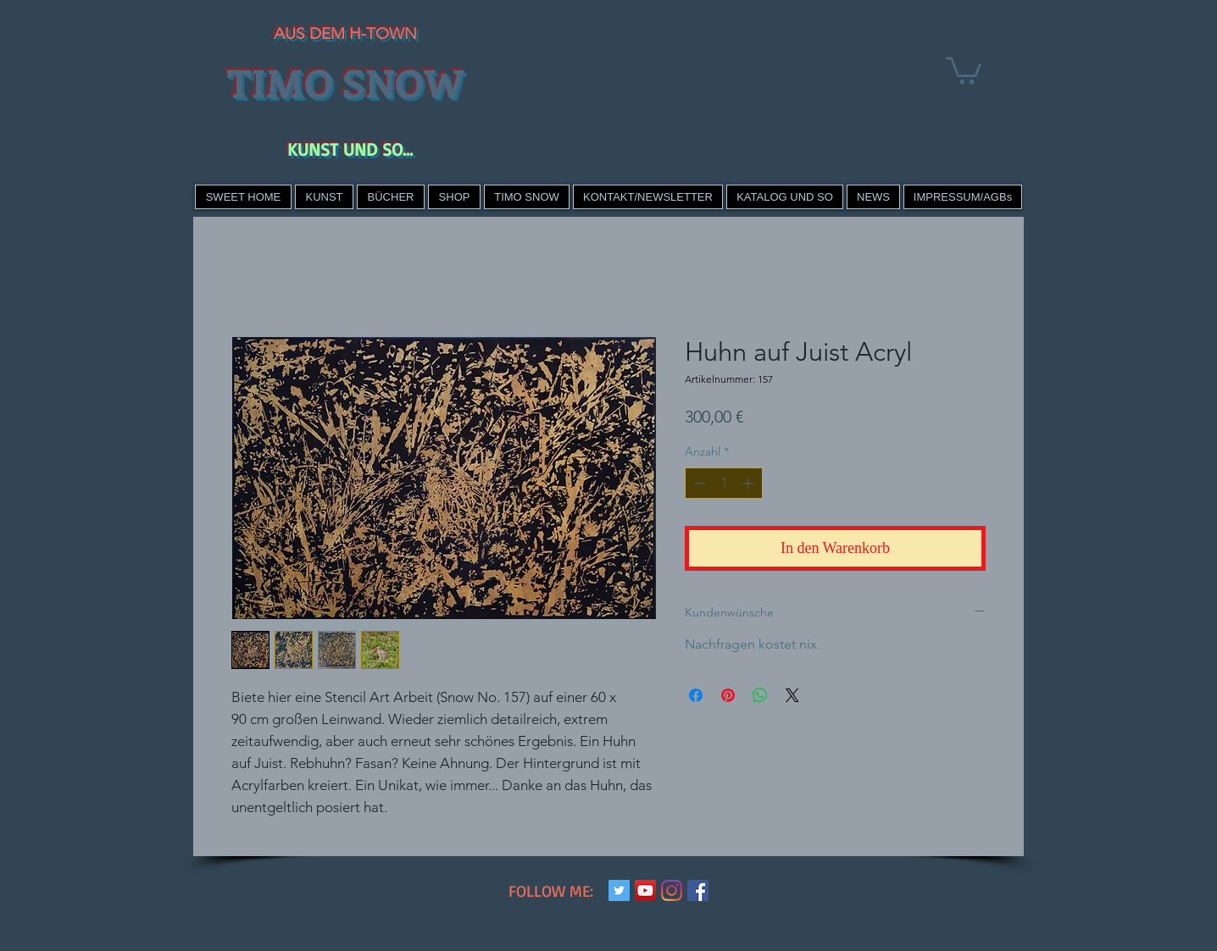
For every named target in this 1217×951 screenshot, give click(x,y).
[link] (963, 69)
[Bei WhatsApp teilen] (760, 695)
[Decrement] (698, 483)
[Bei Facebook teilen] (696, 695)
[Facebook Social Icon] (698, 890)
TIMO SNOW (345, 82)
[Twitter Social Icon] (619, 890)
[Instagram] (671, 890)
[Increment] (749, 483)
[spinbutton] (724, 483)
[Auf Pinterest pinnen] (728, 695)
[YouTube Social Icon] (645, 890)
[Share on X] (792, 695)
